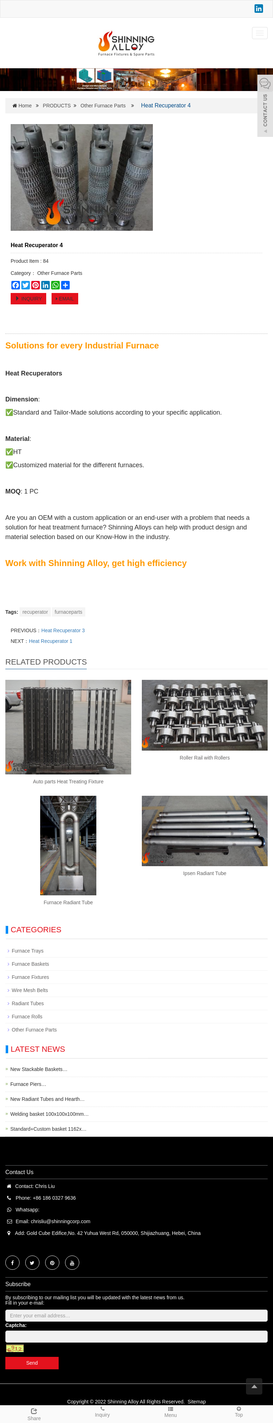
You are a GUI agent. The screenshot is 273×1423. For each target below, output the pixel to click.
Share (34, 1413)
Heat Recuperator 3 (63, 630)
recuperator (35, 612)
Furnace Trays (27, 951)
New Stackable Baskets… (39, 1069)
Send (32, 1363)
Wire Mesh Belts (30, 990)
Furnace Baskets (30, 964)
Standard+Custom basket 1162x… (48, 1129)
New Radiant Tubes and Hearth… (47, 1099)
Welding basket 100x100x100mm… (49, 1114)
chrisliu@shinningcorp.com (61, 1221)
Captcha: (16, 1325)
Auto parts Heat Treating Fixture (68, 781)
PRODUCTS (57, 105)
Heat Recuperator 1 (50, 641)
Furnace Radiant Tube (68, 902)
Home (25, 105)
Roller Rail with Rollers (205, 758)
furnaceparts (68, 612)
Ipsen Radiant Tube (204, 873)
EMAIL (65, 299)
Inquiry (102, 1411)
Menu (171, 1412)
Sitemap (197, 1402)
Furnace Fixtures (30, 977)
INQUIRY (28, 299)
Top (239, 1411)
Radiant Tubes (28, 1003)
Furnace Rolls (27, 1016)
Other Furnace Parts (103, 105)
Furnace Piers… (28, 1084)
